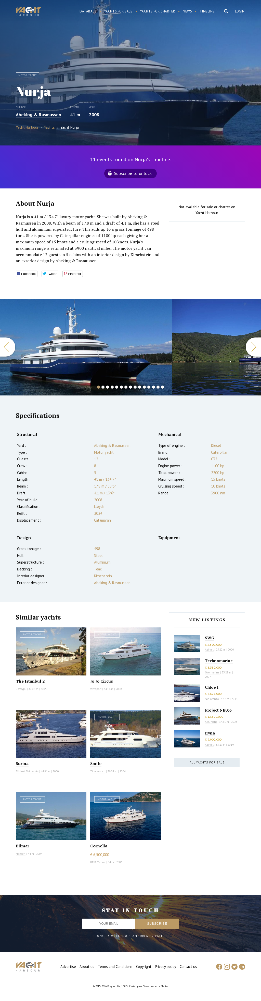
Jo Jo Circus (101, 681)
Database (88, 11)
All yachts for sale (207, 762)
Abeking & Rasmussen (38, 114)
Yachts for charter (157, 11)
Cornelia (98, 846)
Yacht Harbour (28, 12)
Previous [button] (7, 347)
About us (87, 966)
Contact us (188, 966)
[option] (86, 347)
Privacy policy (165, 966)
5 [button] (116, 387)
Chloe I (211, 687)
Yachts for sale (118, 11)
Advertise (68, 966)
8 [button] (130, 387)
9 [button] (135, 387)
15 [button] (162, 387)
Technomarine (219, 660)
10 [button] (139, 387)
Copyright (143, 966)
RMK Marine (98, 862)
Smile (95, 763)
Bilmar (22, 846)
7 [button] (125, 387)
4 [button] (112, 387)
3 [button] (107, 387)
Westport (95, 689)
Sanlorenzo (212, 699)
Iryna (210, 732)
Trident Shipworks (27, 771)
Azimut (209, 649)
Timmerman (97, 771)
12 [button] (148, 387)
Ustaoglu (21, 689)
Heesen (20, 854)
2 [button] (103, 387)
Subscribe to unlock (133, 173)
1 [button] (98, 387)
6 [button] (121, 387)
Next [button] (253, 347)
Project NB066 (218, 710)
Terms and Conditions (115, 966)
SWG (209, 637)
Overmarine (212, 672)
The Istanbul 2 (30, 681)
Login (240, 11)
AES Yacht (211, 722)
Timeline (207, 11)
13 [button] (153, 387)
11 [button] (144, 387)
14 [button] (158, 387)
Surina (22, 763)
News (187, 11)
